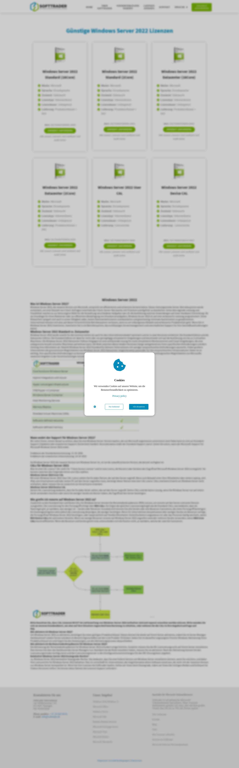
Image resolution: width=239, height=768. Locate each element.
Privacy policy (119, 396)
